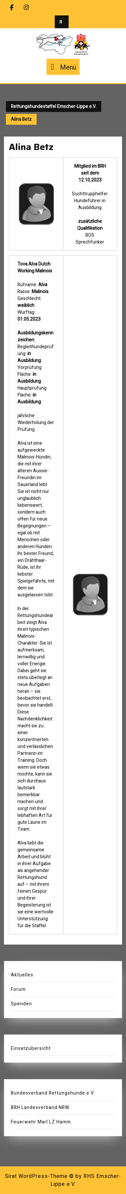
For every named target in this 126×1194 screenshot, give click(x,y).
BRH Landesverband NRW (40, 1107)
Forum (18, 989)
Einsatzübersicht (31, 1048)
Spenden (21, 1003)
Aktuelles (22, 974)
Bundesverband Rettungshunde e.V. (53, 1093)
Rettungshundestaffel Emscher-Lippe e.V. (53, 106)
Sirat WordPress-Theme (36, 1176)
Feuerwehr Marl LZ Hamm (41, 1122)
